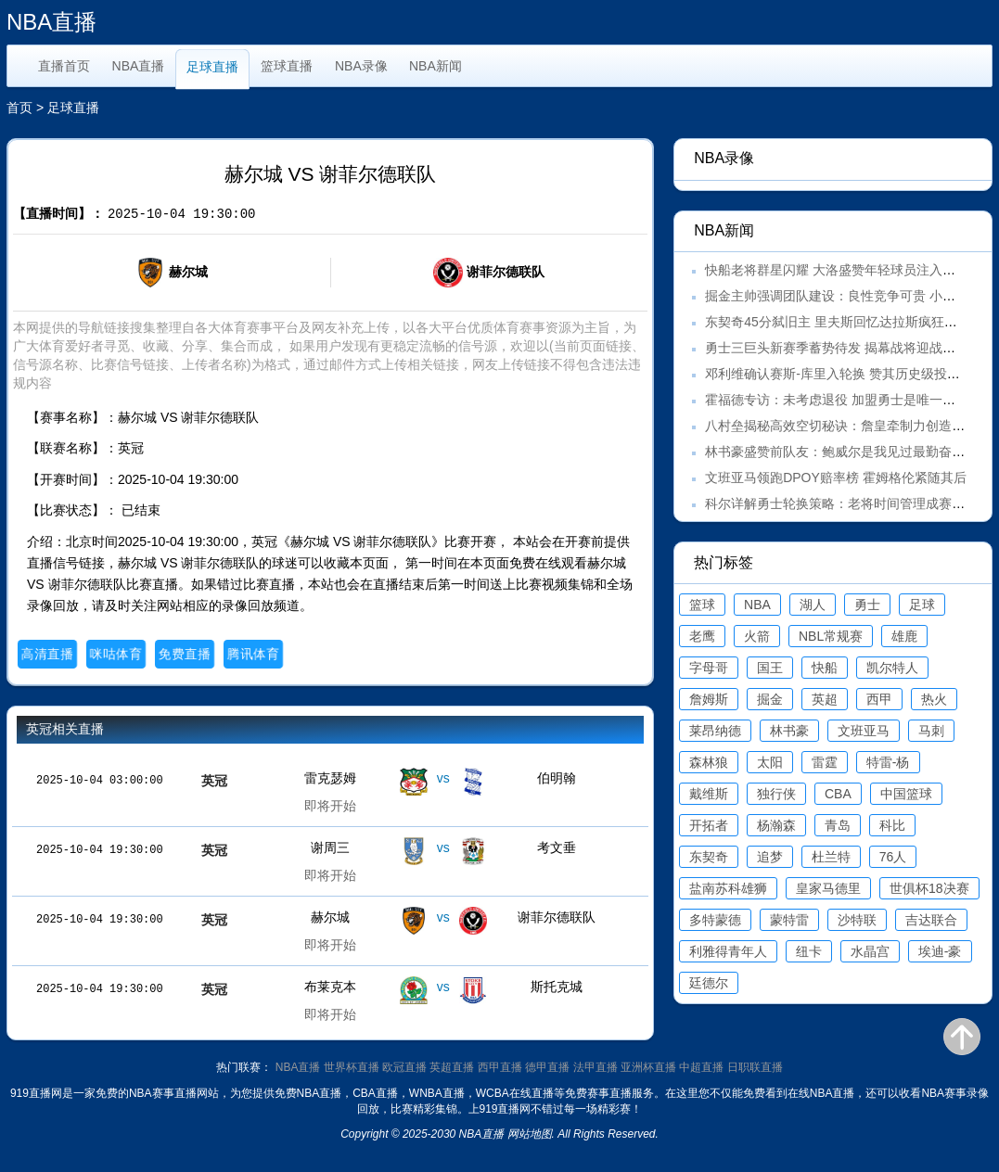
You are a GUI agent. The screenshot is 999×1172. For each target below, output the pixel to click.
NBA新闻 (435, 65)
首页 (19, 107)
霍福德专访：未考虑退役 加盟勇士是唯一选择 (836, 399)
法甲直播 (595, 1067)
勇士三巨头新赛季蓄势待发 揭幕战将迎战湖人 (836, 347)
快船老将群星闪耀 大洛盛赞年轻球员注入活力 (836, 269)
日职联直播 (755, 1067)
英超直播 (451, 1067)
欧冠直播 (404, 1067)
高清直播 (46, 653)
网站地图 (529, 1133)
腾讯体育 (252, 653)
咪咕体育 (115, 653)
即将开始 (330, 805)
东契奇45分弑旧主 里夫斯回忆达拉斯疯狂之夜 (837, 321)
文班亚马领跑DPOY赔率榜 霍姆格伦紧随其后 (836, 477)
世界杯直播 (351, 1067)
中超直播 (701, 1067)
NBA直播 (138, 65)
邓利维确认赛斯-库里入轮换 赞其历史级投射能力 (845, 373)
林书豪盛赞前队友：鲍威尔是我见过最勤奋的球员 (848, 451)
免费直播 (184, 653)
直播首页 (64, 65)
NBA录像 (361, 65)
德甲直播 (547, 1067)
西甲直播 (500, 1067)
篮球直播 (287, 65)
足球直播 (212, 66)
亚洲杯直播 (648, 1067)
